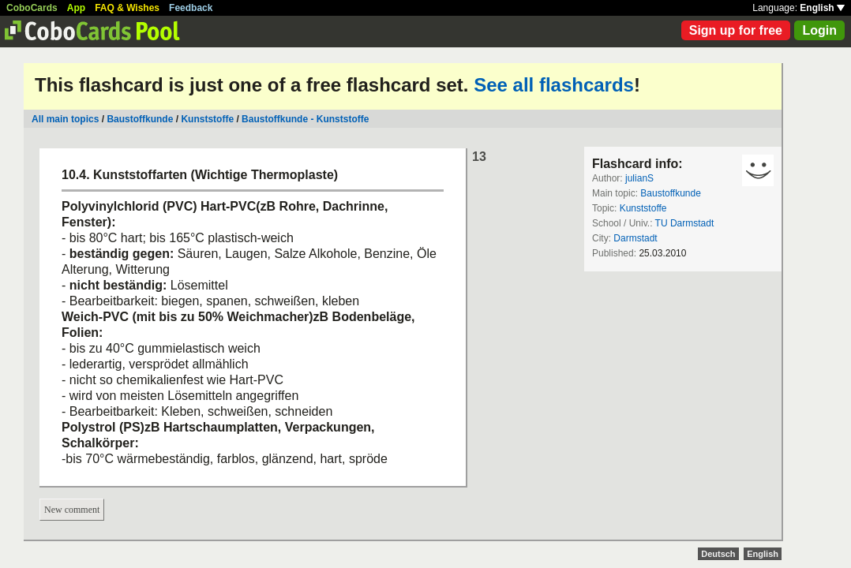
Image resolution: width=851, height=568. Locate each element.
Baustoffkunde (140, 119)
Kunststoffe (207, 119)
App (76, 7)
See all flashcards (554, 84)
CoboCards (32, 7)
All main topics (65, 119)
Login (819, 30)
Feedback (190, 7)
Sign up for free (735, 30)
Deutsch (718, 554)
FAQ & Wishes (127, 7)
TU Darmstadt (684, 223)
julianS (639, 178)
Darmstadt (635, 238)
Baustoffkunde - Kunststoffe (305, 119)
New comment (71, 509)
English (822, 7)
